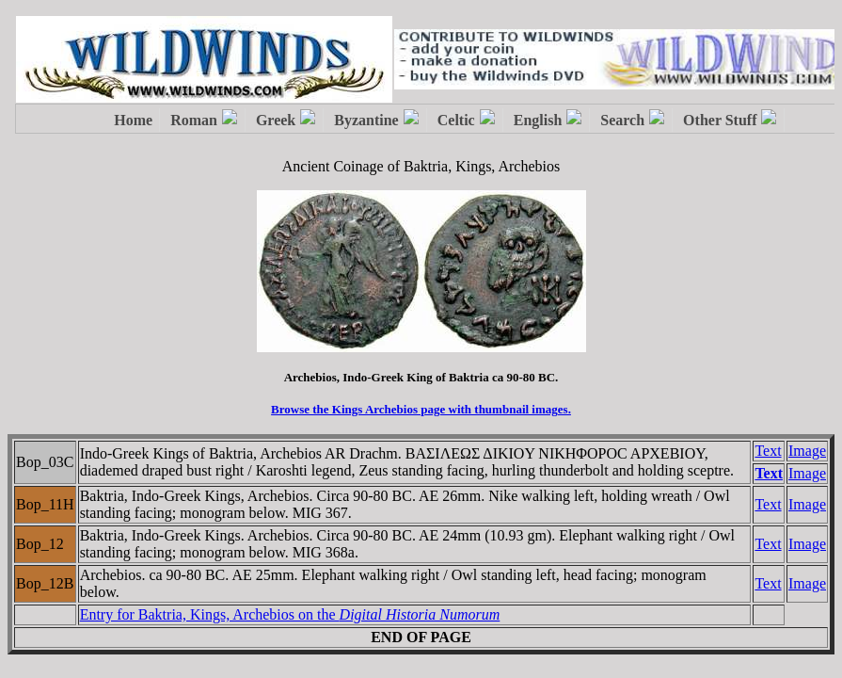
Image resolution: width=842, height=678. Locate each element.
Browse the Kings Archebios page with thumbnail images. (421, 409)
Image (807, 451)
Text (768, 451)
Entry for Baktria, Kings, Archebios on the (290, 614)
